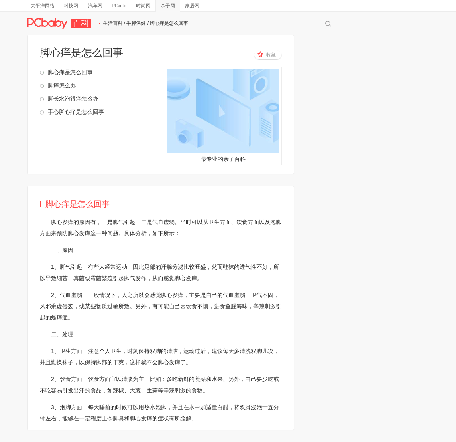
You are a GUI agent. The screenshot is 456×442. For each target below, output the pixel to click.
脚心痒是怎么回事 (70, 72)
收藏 (266, 54)
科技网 (71, 5)
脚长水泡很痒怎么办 (73, 98)
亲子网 (168, 5)
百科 (81, 23)
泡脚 (275, 222)
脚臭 (118, 418)
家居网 (192, 5)
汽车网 (95, 5)
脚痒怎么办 (62, 85)
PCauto (119, 5)
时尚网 (143, 5)
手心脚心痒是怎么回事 (76, 112)
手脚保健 (136, 23)
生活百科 (112, 23)
